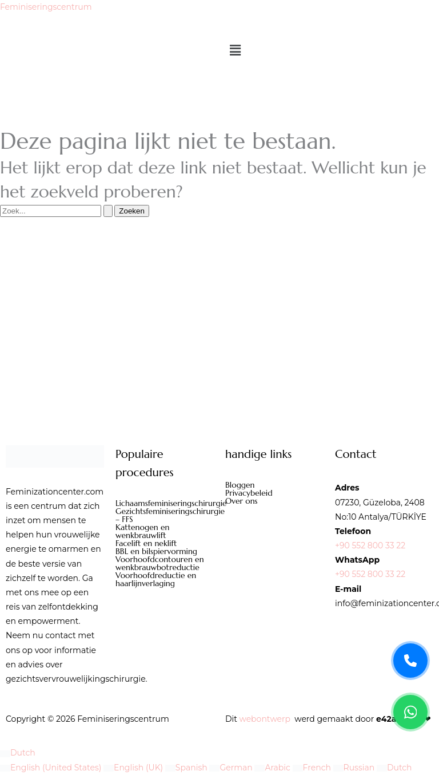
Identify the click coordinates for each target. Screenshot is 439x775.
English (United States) (51, 767)
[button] (326, 51)
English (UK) (134, 767)
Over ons (241, 501)
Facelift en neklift (146, 543)
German (231, 767)
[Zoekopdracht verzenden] (108, 211)
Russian (355, 767)
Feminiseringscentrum (46, 7)
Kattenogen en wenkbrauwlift (142, 531)
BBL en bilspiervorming (156, 551)
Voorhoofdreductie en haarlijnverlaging (155, 579)
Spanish (187, 767)
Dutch (17, 753)
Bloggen (240, 485)
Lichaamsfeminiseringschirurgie (164, 503)
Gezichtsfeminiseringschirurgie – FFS (164, 515)
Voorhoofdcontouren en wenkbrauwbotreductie (159, 563)
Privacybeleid (249, 493)
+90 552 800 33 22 (370, 545)
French (313, 767)
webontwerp (265, 719)
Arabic (273, 767)
